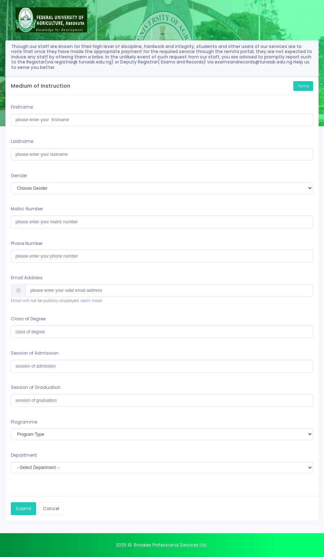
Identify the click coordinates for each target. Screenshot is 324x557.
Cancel (51, 508)
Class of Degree (28, 319)
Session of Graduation (36, 387)
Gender (19, 175)
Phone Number (27, 243)
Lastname (22, 141)
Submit (23, 508)
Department (24, 455)
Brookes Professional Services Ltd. (170, 545)
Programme (24, 422)
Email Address (27, 278)
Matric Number (27, 209)
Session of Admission (34, 353)
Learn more (91, 300)
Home (303, 86)
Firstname (22, 107)
